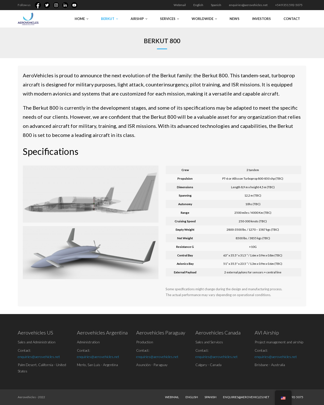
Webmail (180, 5)
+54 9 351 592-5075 (288, 5)
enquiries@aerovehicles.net (248, 5)
